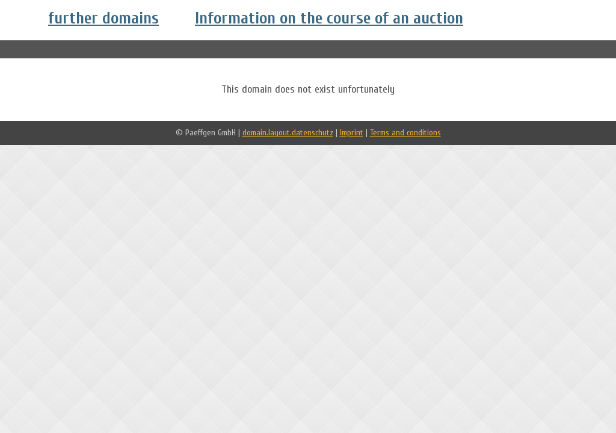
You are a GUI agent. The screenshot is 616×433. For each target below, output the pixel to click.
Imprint (351, 132)
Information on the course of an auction (329, 18)
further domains (103, 18)
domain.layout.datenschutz (287, 132)
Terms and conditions (405, 132)
